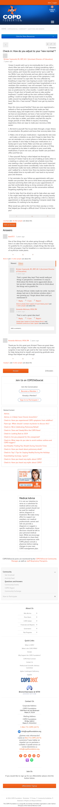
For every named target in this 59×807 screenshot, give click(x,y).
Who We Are (27, 613)
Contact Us (29, 662)
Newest (13, 263)
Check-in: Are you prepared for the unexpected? (22, 437)
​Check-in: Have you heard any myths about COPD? (23, 459)
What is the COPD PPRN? (29, 648)
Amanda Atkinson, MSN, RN (18, 340)
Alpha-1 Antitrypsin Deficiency (29, 671)
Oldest (20, 263)
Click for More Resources (25, 36)
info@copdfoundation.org (29, 749)
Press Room (27, 617)
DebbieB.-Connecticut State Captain (27, 323)
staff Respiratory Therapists (37, 561)
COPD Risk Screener (29, 659)
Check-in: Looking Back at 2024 (16, 433)
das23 (47, 304)
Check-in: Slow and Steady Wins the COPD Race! (22, 430)
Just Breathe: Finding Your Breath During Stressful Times (25, 446)
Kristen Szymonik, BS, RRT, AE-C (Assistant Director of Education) (28, 59)
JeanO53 (11, 236)
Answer (15, 371)
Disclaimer (26, 798)
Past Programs (27, 632)
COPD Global (28, 621)
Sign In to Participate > (29, 400)
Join (49, 3)
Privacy (33, 798)
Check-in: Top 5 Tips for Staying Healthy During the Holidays (27, 452)
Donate (52, 9)
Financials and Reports (28, 625)
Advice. (6, 414)
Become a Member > (29, 391)
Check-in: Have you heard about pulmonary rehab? (23, 449)
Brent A (5, 259)
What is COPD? (29, 645)
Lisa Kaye (6, 221)
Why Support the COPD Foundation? (29, 655)
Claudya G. (6, 363)
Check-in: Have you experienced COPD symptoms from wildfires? (28, 420)
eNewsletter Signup (29, 786)
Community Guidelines (45, 798)
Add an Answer (9, 225)
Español (29, 675)
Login (55, 3)
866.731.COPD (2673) (33, 738)
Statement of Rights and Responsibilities (29, 801)
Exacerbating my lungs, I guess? (16, 456)
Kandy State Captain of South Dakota (33, 304)
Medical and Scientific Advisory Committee (29, 667)
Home (3, 29)
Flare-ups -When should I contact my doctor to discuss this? (26, 423)
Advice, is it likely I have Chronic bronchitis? (20, 417)
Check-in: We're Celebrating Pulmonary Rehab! (21, 427)
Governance (27, 629)
